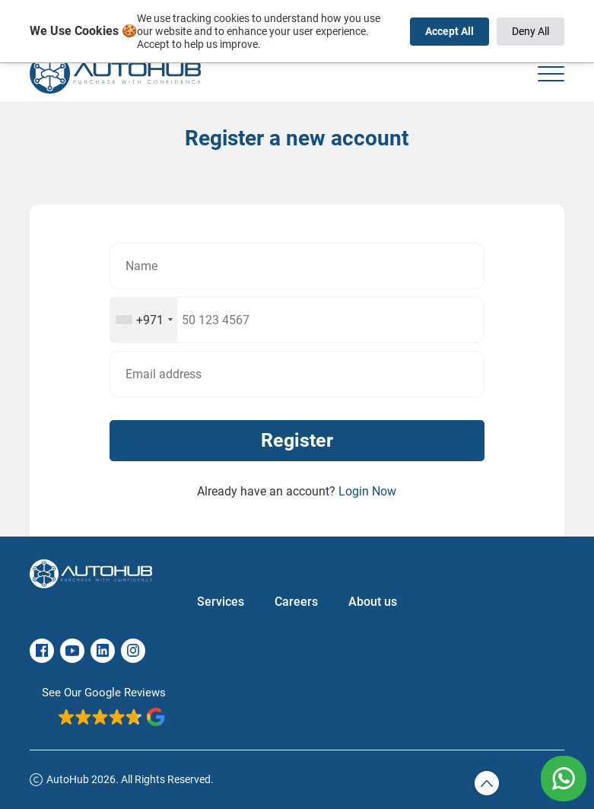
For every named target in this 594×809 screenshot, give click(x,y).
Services (220, 601)
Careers (296, 601)
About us (372, 601)
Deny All (530, 31)
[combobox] (143, 320)
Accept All (449, 31)
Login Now (367, 491)
